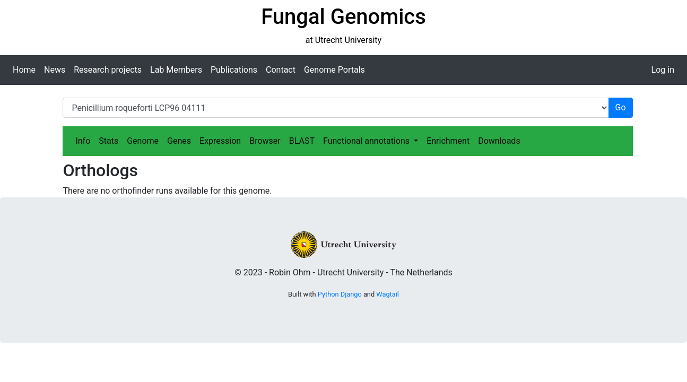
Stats (108, 141)
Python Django (340, 294)
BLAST (302, 141)
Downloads (499, 141)
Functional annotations (367, 141)
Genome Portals (334, 70)
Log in (662, 70)
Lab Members (176, 70)
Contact (280, 70)
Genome (143, 141)
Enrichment (448, 141)
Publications (234, 70)
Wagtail (387, 294)
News (54, 70)
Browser (265, 141)
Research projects (108, 70)
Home (24, 70)
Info (82, 141)
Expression (220, 141)
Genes (179, 141)
